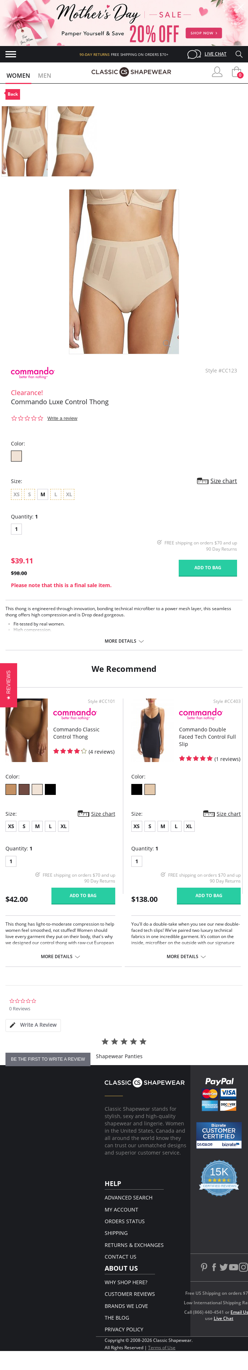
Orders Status (125, 1221)
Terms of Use (161, 1347)
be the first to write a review (48, 1059)
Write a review (62, 418)
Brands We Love (126, 1305)
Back (13, 94)
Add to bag (207, 568)
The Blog (117, 1317)
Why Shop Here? (126, 1282)
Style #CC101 (101, 701)
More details (120, 641)
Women (18, 76)
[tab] (33, 1025)
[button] (8, 685)
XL (64, 826)
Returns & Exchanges (134, 1244)
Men (44, 76)
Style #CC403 (227, 701)
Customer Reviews (130, 1293)
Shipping (116, 1232)
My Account (121, 1209)
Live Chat (215, 54)
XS (11, 826)
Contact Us (120, 1256)
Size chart (223, 481)
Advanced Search (128, 1197)
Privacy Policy (124, 1329)
